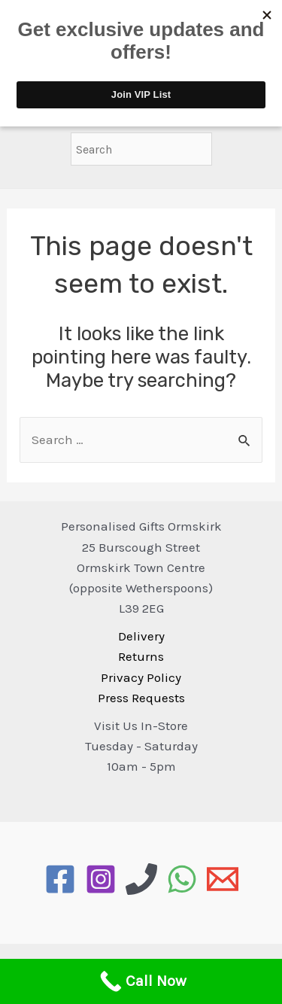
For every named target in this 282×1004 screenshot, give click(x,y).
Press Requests (141, 697)
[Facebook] (60, 879)
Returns (141, 656)
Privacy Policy (141, 677)
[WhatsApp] (182, 879)
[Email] (222, 879)
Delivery (141, 635)
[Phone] (141, 879)
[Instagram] (101, 879)
